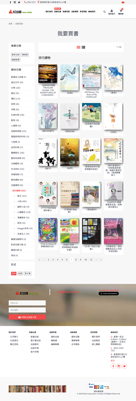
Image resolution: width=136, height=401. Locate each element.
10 (86, 259)
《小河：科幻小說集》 (92, 247)
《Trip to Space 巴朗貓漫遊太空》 (48, 245)
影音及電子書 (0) (18, 244)
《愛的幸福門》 (48, 130)
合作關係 (75, 344)
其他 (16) (21, 222)
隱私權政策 (98, 391)
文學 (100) (15, 87)
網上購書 (96, 344)
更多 (113, 360)
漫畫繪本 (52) (23, 217)
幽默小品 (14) (23, 206)
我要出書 (57, 10)
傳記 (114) (15, 98)
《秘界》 (70, 168)
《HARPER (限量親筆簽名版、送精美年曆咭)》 (114, 204)
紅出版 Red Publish (68, 292)
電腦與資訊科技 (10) (20, 136)
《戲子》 (48, 168)
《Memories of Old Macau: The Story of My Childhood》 (91, 93)
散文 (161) (22, 195)
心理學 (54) (16, 125)
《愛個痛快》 (92, 209)
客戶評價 (35, 351)
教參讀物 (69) (17, 179)
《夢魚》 (114, 92)
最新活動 (75, 336)
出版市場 (35, 347)
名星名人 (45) (23, 233)
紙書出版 (35, 336)
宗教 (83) (15, 109)
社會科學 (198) (17, 114)
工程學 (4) (15, 141)
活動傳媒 (74, 11)
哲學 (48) (15, 103)
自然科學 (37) (17, 147)
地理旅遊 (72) (17, 174)
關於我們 (49, 11)
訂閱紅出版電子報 (27, 317)
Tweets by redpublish (109, 290)
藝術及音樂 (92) (18, 158)
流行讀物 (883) (19, 190)
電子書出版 (36, 340)
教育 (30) (15, 120)
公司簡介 (14, 336)
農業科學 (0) (16, 249)
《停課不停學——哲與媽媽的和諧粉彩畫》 (70, 247)
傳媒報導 (75, 340)
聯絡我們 (91, 11)
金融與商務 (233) (18, 130)
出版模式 (35, 344)
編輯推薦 (55, 344)
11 (91, 259)
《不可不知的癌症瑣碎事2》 (48, 209)
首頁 (11, 23)
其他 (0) (14, 255)
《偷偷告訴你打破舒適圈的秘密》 (92, 167)
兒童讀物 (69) (17, 185)
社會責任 (14, 340)
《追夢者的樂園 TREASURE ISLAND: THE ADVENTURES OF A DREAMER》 (48, 90)
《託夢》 (70, 92)
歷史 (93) (15, 93)
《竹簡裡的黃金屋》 (70, 210)
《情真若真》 (70, 131)
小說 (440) (22, 201)
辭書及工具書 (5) (18, 76)
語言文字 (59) (17, 82)
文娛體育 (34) (17, 163)
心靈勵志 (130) (24, 212)
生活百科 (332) (17, 168)
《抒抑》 (114, 132)
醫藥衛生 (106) (17, 152)
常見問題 (83, 11)
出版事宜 (96, 340)
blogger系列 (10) (25, 228)
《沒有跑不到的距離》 (92, 125)
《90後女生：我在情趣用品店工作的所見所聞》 (113, 249)
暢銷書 (54, 340)
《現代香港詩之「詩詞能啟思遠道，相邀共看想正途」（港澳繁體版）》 (114, 170)
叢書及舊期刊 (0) (18, 239)
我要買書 (66, 11)
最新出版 (55, 336)
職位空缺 (14, 344)
